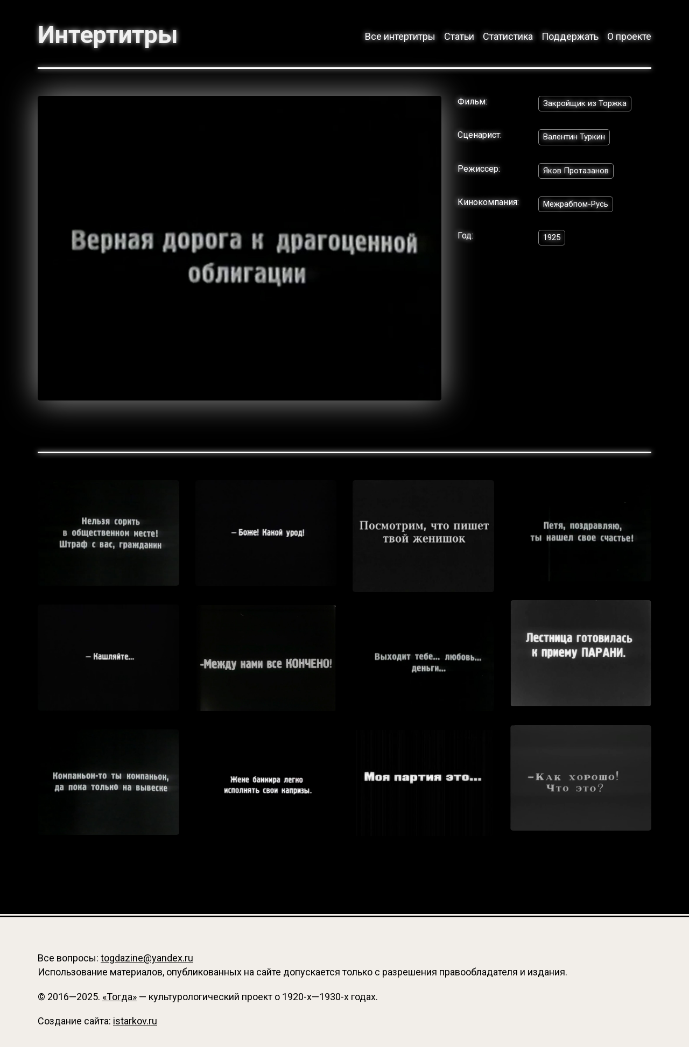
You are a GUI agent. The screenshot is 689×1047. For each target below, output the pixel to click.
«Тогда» (119, 996)
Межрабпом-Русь (579, 208)
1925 (553, 242)
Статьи (459, 36)
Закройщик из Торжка (587, 105)
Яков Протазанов (578, 174)
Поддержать (570, 36)
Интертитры (113, 34)
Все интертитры (400, 36)
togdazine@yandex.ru (147, 958)
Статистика (508, 36)
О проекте (629, 36)
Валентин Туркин (577, 140)
